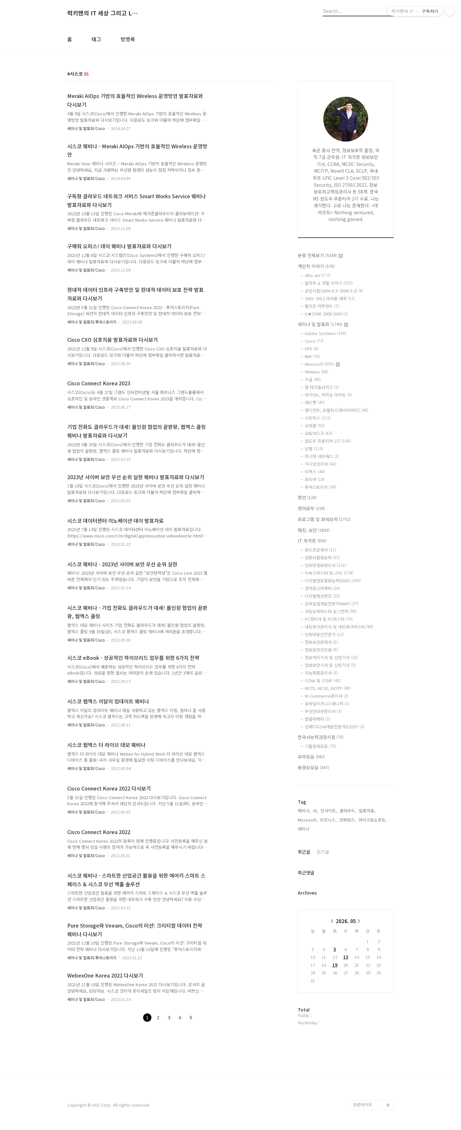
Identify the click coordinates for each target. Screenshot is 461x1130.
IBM (312, 356)
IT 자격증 (312, 540)
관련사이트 (362, 1104)
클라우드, (348, 810)
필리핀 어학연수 (322, 306)
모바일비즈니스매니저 (327, 703)
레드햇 (315, 402)
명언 (307, 497)
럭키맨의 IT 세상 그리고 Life (102, 13)
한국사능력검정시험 (321, 737)
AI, (315, 810)
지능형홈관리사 (321, 673)
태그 (96, 39)
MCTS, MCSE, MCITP (328, 688)
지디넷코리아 (320, 464)
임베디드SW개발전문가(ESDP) (334, 727)
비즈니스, (328, 820)
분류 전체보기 (320, 255)
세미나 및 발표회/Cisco (86, 128)
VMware (316, 372)
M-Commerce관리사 (326, 696)
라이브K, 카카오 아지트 (328, 395)
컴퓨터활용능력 (322, 557)
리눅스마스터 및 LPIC (329, 573)
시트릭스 (318, 418)
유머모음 (311, 756)
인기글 (323, 851)
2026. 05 (346, 921)
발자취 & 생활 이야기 (329, 283)
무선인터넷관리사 (323, 711)
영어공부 (311, 508)
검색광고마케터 (322, 588)
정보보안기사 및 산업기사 (330, 665)
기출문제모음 (320, 746)
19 (334, 965)
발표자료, (367, 810)
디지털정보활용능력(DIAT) (333, 580)
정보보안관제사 (321, 642)
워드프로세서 (320, 550)
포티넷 (315, 479)
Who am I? (317, 275)
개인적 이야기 (316, 266)
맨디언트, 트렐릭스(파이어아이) (336, 410)
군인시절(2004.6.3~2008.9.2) (334, 291)
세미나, (304, 829)
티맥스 (315, 472)
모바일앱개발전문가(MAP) (332, 604)
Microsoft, (308, 820)
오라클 (315, 425)
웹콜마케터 (317, 719)
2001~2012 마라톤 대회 (330, 298)
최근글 (304, 851)
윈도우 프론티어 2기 (328, 441)
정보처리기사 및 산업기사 (331, 657)
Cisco (314, 341)
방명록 (128, 39)
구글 (313, 379)
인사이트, (328, 810)
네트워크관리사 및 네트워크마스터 (339, 627)
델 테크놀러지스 (322, 387)
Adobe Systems (325, 333)
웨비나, (304, 810)
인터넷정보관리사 (325, 565)
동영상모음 (313, 767)
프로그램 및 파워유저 (324, 519)
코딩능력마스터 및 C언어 (331, 611)
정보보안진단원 (321, 650)
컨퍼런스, (347, 820)
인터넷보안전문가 (324, 634)
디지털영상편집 (322, 596)
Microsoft (322, 364)
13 (345, 957)
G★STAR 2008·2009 (326, 314)
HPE (312, 349)
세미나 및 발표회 (323, 324)
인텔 (314, 449)
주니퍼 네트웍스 (322, 456)
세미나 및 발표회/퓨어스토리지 (92, 321)
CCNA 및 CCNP (323, 680)
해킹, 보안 (314, 530)
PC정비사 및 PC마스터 (329, 619)
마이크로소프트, (373, 820)
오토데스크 (318, 433)
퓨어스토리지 (320, 487)
